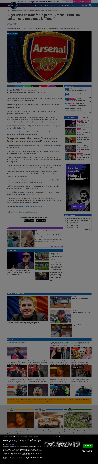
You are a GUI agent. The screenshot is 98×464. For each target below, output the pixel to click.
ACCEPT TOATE (87, 445)
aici (13, 454)
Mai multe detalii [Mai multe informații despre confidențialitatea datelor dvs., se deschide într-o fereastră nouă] (10, 444)
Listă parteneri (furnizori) (50, 447)
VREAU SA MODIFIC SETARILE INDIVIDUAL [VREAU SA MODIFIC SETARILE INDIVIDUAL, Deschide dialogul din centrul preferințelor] (87, 451)
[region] (49, 449)
